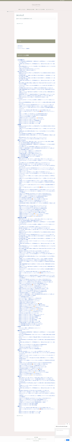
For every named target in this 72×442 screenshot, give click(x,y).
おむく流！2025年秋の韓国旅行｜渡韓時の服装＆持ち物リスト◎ (30, 142)
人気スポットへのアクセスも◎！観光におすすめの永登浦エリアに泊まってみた (33, 138)
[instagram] (61, 0)
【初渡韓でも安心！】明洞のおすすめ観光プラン (27, 70)
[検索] (64, 0)
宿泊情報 (19, 124)
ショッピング (20, 98)
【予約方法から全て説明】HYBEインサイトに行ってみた (29, 347)
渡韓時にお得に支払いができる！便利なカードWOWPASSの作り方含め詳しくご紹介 (33, 288)
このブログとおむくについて (24, 329)
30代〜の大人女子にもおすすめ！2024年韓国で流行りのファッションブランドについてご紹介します (36, 104)
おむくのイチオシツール (22, 71)
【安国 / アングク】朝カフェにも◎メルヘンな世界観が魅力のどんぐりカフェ (32, 200)
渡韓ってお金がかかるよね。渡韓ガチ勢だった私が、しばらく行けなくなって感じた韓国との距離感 (36, 141)
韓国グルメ (20, 376)
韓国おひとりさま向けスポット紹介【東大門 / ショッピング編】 (30, 318)
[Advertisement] (36, 31)
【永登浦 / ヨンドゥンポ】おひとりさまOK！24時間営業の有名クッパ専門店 (32, 209)
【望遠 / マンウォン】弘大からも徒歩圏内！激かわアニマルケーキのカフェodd (32, 206)
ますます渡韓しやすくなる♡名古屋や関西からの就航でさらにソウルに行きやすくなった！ (35, 146)
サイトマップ (20, 47)
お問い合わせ (20, 45)
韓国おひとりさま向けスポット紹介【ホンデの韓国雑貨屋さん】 (30, 120)
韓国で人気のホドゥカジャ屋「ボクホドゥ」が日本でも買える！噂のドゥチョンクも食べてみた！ (36, 377)
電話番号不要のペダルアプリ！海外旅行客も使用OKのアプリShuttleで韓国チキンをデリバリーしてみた (37, 94)
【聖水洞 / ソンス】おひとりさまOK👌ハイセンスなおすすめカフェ (30, 216)
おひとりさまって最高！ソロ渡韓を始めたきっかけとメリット (30, 152)
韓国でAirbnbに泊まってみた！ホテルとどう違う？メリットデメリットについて (33, 137)
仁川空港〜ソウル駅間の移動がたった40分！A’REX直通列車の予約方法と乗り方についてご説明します (36, 294)
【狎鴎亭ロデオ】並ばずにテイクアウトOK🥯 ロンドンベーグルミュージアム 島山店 (33, 213)
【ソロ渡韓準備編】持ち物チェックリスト (26, 149)
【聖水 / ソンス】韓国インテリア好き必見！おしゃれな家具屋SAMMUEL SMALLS (33, 113)
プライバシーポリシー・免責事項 (23, 48)
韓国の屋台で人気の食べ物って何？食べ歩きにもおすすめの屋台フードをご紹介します (34, 390)
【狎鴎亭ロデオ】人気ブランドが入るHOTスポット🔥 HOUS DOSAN (31, 117)
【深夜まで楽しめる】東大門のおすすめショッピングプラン (29, 68)
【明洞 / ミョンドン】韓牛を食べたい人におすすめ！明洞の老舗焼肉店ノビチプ (33, 283)
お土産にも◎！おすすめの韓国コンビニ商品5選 (27, 116)
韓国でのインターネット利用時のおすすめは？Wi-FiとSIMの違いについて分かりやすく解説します (36, 95)
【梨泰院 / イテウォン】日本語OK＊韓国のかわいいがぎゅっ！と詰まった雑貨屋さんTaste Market (36, 106)
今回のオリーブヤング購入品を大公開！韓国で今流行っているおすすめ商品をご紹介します (35, 271)
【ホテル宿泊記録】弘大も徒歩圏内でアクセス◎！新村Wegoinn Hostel (31, 133)
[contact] (63, 0)
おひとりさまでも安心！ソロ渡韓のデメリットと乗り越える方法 (30, 150)
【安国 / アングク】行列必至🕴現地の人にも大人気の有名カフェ (30, 307)
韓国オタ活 (20, 330)
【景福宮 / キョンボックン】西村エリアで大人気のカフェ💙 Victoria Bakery (32, 212)
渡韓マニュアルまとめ (22, 140)
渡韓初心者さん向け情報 (22, 217)
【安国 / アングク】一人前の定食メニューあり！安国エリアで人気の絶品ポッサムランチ (34, 171)
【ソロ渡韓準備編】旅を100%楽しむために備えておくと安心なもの (30, 154)
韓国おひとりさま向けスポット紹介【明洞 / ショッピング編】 (29, 123)
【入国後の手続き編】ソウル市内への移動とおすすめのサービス (30, 153)
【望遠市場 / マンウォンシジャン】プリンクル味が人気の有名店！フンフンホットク (33, 201)
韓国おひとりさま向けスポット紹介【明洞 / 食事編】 (28, 319)
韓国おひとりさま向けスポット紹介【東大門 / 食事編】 (28, 317)
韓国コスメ (20, 406)
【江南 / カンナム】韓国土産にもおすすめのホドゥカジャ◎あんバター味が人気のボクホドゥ (35, 193)
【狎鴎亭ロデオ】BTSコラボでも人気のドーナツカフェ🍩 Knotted (30, 303)
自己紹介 (19, 326)
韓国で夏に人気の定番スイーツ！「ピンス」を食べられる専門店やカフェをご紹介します (34, 164)
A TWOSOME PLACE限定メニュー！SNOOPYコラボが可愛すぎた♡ (31, 292)
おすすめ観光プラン (21, 59)
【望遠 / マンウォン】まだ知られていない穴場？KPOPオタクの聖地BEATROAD (33, 115)
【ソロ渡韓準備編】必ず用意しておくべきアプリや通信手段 (29, 156)
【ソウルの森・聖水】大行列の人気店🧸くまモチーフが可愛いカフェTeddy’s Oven (33, 284)
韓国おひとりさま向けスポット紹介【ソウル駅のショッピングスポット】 (31, 119)
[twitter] (60, 0)
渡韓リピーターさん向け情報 (23, 157)
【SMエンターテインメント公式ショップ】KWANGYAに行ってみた (30, 311)
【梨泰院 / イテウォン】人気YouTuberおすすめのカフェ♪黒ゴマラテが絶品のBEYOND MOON (35, 194)
